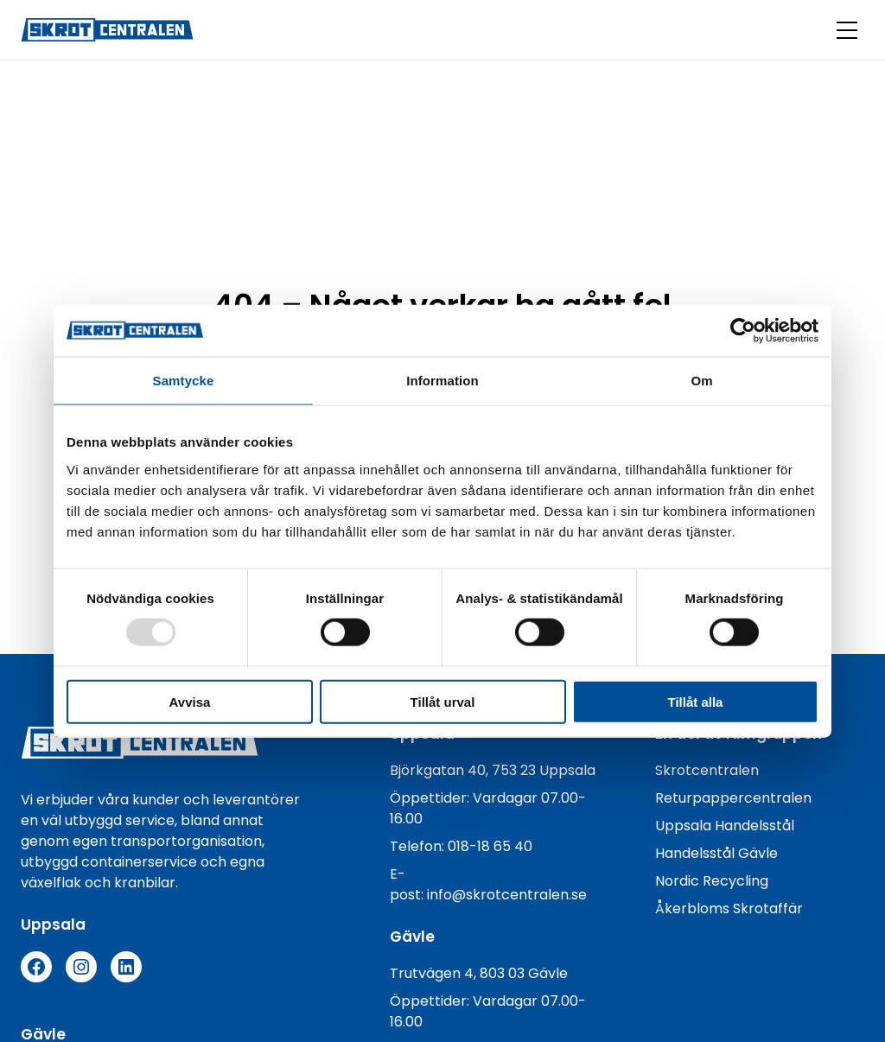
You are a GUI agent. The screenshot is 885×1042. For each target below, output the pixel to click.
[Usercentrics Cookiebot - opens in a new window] (742, 331)
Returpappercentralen (733, 798)
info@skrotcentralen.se (507, 895)
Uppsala (685, 826)
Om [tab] (701, 380)
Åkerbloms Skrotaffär (729, 908)
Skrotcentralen (707, 770)
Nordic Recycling (711, 881)
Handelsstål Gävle (716, 853)
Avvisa (190, 701)
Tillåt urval (443, 701)
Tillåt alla (695, 701)
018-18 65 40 (490, 846)
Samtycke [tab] (183, 380)
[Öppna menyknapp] (847, 30)
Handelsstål (754, 826)
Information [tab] (442, 380)
